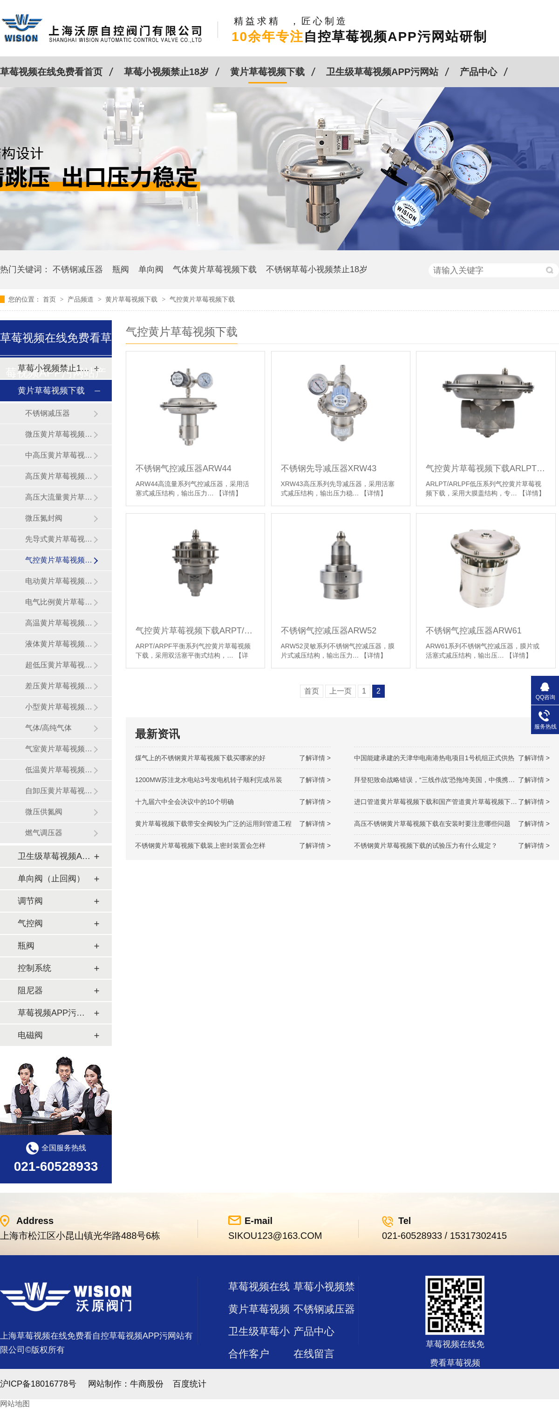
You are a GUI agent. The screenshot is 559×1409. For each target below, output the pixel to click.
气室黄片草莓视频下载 (59, 749)
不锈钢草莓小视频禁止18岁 (317, 269)
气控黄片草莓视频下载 (202, 299)
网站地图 (15, 1404)
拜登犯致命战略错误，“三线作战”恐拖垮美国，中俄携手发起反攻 (447, 780)
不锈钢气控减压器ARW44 (184, 468)
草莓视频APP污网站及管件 (55, 1012)
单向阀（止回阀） (51, 878)
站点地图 (248, 1376)
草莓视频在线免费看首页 (51, 72)
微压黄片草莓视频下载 (59, 434)
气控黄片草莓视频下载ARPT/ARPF (195, 630)
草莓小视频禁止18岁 (166, 72)
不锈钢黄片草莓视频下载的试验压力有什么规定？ (426, 845)
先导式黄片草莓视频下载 (59, 539)
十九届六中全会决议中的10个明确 (184, 801)
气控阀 (30, 923)
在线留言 (313, 1354)
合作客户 (248, 1354)
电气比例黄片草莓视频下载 (59, 602)
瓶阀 (120, 269)
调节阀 (30, 901)
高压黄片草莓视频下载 (59, 476)
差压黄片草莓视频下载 (59, 686)
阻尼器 (30, 990)
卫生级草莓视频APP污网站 (382, 72)
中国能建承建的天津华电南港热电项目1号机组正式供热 (434, 758)
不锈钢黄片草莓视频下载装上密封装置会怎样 (200, 845)
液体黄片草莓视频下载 (59, 644)
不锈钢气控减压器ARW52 (329, 630)
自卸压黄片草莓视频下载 (59, 791)
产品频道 (81, 299)
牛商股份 (147, 1383)
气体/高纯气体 (48, 728)
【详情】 (229, 493)
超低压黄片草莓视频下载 (59, 665)
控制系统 (34, 968)
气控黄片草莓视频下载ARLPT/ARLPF (485, 468)
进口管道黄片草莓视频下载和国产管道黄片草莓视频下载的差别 (445, 801)
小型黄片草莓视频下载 (59, 707)
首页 (50, 299)
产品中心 (478, 72)
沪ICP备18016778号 (38, 1383)
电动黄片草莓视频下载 (59, 581)
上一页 (340, 691)
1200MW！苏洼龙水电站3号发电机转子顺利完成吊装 (208, 780)
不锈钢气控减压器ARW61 (474, 630)
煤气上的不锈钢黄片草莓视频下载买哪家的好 (200, 758)
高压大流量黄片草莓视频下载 (59, 497)
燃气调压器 (43, 833)
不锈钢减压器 (78, 269)
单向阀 (151, 269)
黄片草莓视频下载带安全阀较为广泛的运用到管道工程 (213, 823)
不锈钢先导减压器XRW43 (329, 468)
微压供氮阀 (43, 812)
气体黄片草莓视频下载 (215, 269)
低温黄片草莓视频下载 (59, 770)
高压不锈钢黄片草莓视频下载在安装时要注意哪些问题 (432, 823)
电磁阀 (30, 1035)
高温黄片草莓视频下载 (59, 623)
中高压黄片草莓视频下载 (59, 455)
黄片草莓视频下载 (267, 72)
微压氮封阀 (43, 518)
